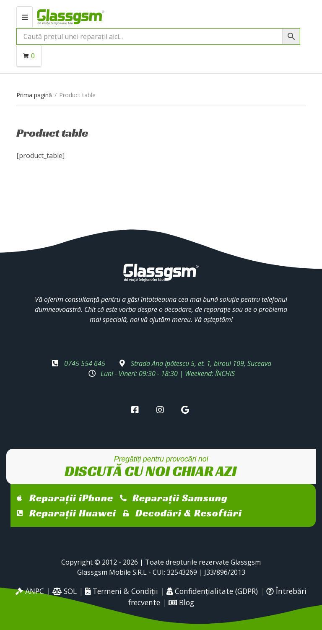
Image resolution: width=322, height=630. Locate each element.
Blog (181, 602)
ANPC (30, 591)
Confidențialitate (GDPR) (212, 591)
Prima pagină (34, 95)
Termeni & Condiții (121, 591)
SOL (64, 591)
